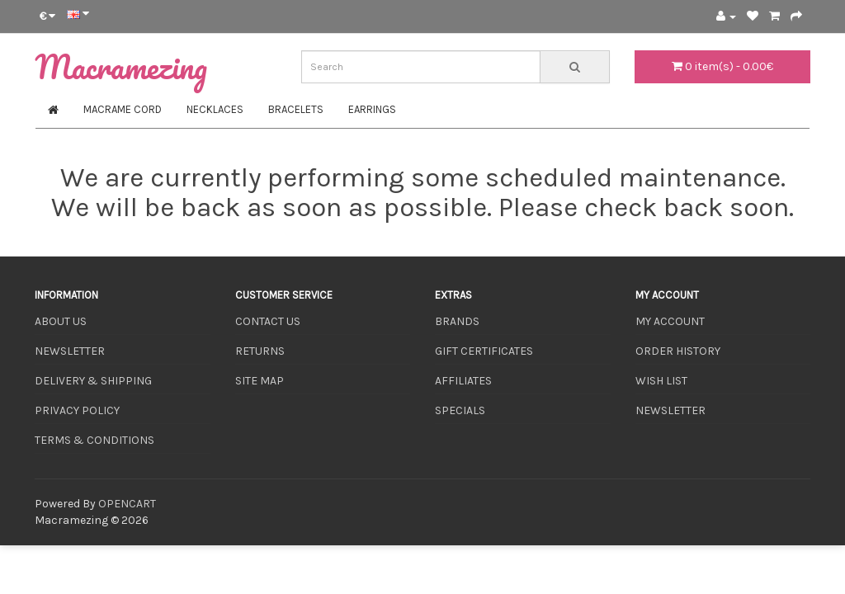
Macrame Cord (122, 109)
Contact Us (267, 321)
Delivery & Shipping (93, 381)
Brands (457, 321)
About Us (61, 321)
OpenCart (127, 504)
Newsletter (70, 351)
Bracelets (295, 109)
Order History (677, 351)
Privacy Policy (77, 410)
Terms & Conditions (94, 440)
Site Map (259, 381)
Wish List (661, 381)
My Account (670, 321)
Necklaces (214, 109)
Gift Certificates (484, 351)
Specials (460, 410)
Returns (260, 351)
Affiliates (463, 381)
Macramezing (121, 66)
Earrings (372, 109)
